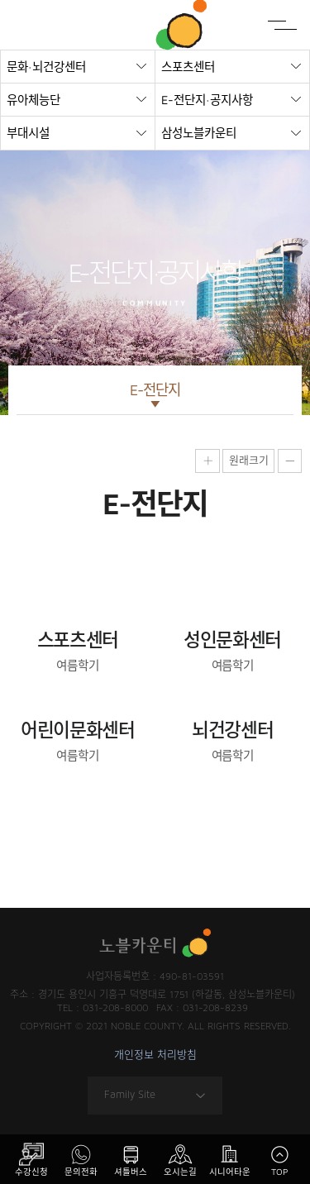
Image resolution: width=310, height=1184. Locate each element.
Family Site (155, 1095)
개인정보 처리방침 (155, 1055)
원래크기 (249, 459)
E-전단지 (155, 390)
